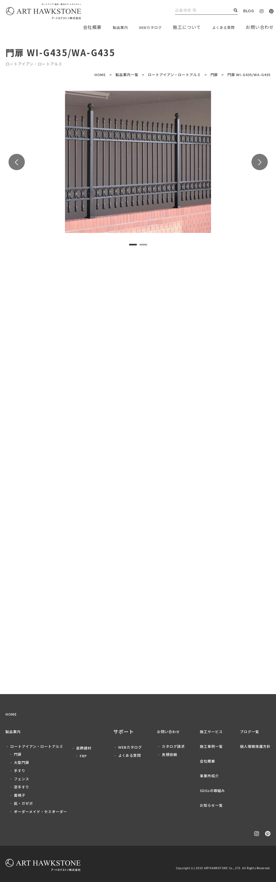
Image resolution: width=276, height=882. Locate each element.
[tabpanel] (138, 162)
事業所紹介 (209, 775)
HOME (100, 74)
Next (259, 162)
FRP (83, 755)
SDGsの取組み (212, 790)
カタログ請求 (173, 746)
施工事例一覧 (211, 746)
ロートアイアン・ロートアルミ (174, 74)
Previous (16, 162)
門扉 (214, 74)
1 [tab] (133, 245)
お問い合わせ (168, 731)
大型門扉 (21, 762)
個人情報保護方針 (255, 746)
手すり (19, 770)
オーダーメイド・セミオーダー (40, 811)
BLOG (248, 10)
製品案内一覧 (126, 74)
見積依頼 (169, 754)
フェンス (21, 778)
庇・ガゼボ (23, 803)
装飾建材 (83, 748)
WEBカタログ (142, 27)
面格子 (19, 795)
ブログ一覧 (249, 731)
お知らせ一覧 (211, 805)
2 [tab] (143, 245)
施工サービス (211, 731)
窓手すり (21, 787)
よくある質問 (221, 27)
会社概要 (207, 761)
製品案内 (107, 27)
